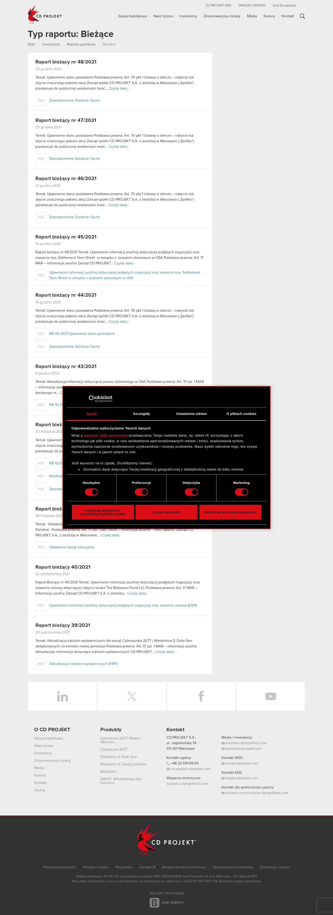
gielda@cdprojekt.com (242, 748)
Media (252, 16)
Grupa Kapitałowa (132, 16)
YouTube (270, 696)
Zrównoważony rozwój (222, 16)
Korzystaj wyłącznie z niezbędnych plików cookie (102, 512)
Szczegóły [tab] (141, 414)
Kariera (269, 16)
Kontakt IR (147, 867)
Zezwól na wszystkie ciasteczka (230, 512)
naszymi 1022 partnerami (106, 435)
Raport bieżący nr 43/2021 (65, 366)
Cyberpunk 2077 (113, 749)
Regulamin (124, 867)
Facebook (201, 696)
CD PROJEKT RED (218, 5)
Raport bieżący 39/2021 (62, 625)
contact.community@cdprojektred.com (255, 793)
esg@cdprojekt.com (240, 778)
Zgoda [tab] (91, 414)
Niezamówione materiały (233, 867)
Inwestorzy (188, 16)
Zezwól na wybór (166, 512)
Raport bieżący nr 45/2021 (65, 237)
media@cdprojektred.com (244, 743)
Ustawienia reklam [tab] (191, 414)
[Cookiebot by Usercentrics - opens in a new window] (92, 398)
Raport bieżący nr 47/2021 (65, 120)
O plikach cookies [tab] (241, 414)
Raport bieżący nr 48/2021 (65, 62)
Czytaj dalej (117, 88)
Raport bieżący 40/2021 (62, 567)
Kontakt (288, 16)
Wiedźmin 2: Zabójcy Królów (123, 764)
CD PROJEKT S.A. (180, 737)
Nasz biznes (163, 16)
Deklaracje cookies (275, 867)
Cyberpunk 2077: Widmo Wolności (120, 740)
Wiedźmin (108, 771)
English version (252, 5)
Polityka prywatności (59, 867)
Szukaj (302, 16)
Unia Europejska (284, 5)
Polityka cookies (96, 867)
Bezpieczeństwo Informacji (184, 867)
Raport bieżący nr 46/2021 (65, 178)
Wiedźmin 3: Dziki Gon (118, 757)
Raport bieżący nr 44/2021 (65, 295)
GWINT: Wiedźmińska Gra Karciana (120, 781)
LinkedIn (62, 696)
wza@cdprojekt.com (240, 763)
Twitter (132, 696)
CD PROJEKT (45, 14)
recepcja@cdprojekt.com (188, 769)
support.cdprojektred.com (187, 783)
